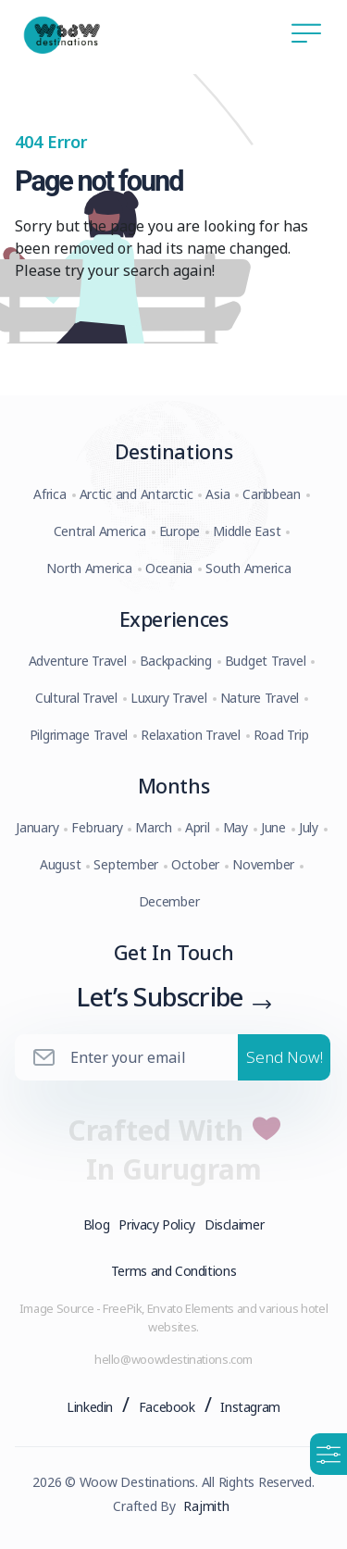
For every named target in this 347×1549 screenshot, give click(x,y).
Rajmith (206, 1506)
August (60, 864)
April (197, 827)
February (96, 827)
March (153, 827)
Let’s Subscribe (159, 996)
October (195, 864)
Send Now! (284, 1057)
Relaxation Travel (191, 734)
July (308, 827)
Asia (217, 494)
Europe (179, 531)
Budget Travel (265, 660)
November (263, 864)
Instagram (250, 1407)
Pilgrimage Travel (79, 734)
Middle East (246, 531)
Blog (96, 1224)
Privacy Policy (156, 1224)
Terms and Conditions (173, 1271)
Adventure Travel (78, 660)
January (37, 827)
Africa (49, 494)
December (169, 901)
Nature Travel (260, 697)
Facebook (167, 1407)
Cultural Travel (76, 697)
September (125, 864)
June (273, 827)
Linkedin (90, 1407)
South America (248, 568)
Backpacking (176, 660)
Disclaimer (234, 1224)
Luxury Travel (168, 697)
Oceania (168, 568)
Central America (100, 531)
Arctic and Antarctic (136, 494)
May (235, 827)
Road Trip (281, 734)
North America (89, 568)
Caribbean (271, 494)
